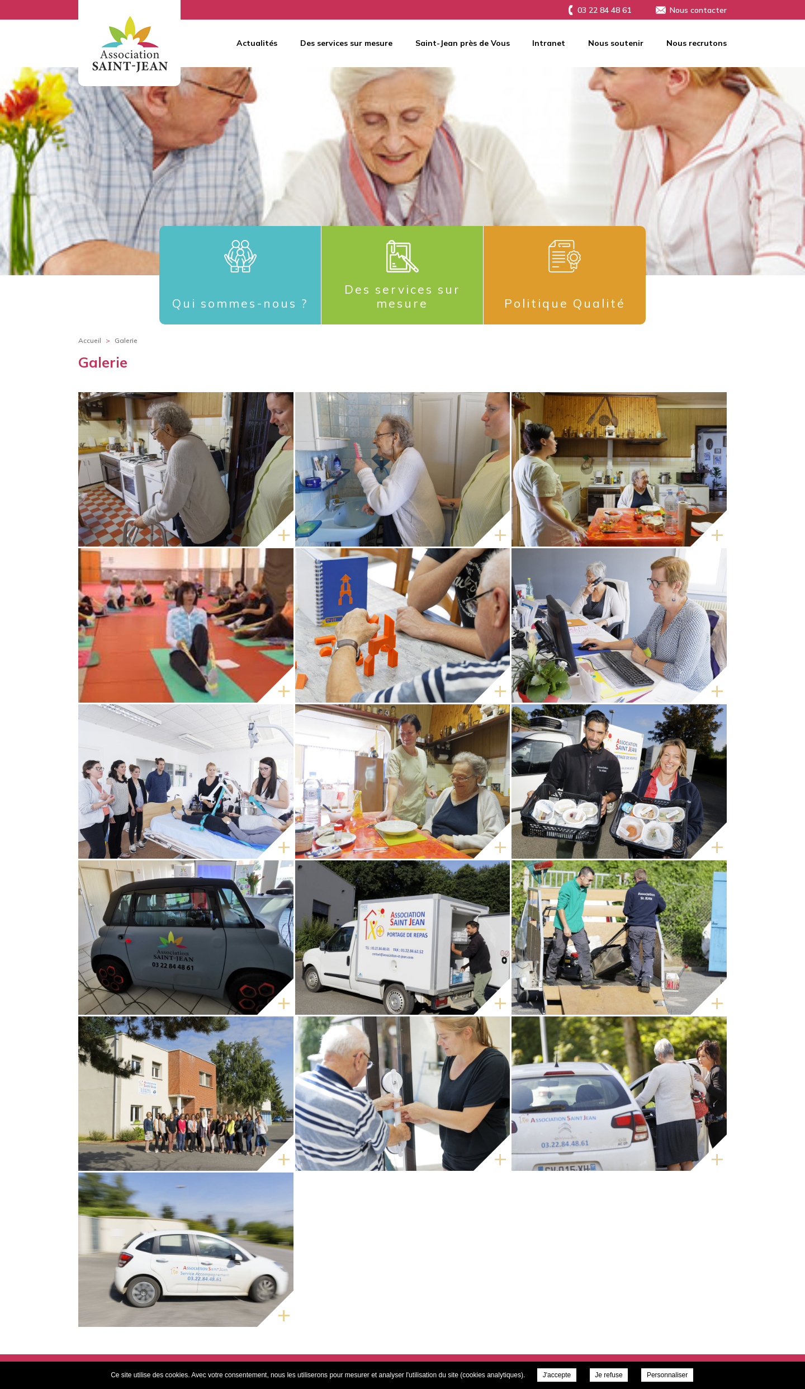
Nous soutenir (615, 43)
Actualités (256, 43)
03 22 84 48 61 (604, 10)
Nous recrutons (696, 43)
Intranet (548, 43)
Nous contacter (698, 10)
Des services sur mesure (346, 43)
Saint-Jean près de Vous (462, 43)
